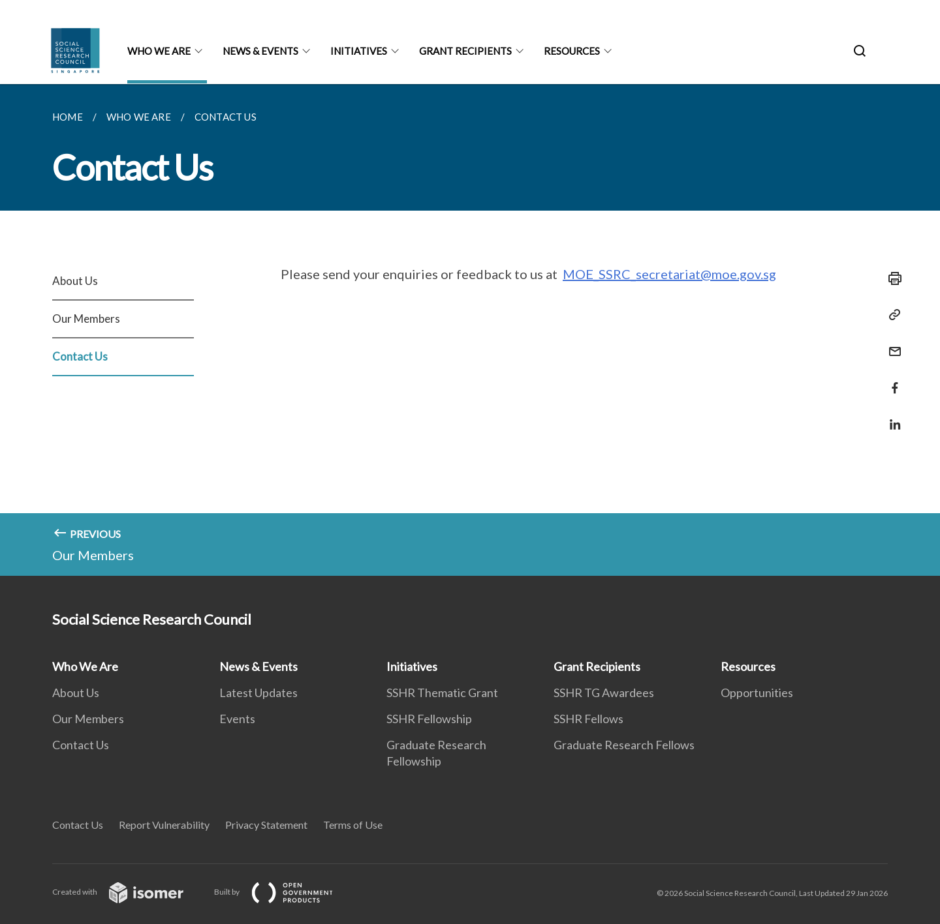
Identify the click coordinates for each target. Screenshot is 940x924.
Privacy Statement (266, 824)
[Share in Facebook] (891, 380)
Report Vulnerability (164, 824)
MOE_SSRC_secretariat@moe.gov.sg (669, 274)
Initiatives (358, 51)
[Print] (891, 278)
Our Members (86, 318)
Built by (284, 892)
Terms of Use (353, 824)
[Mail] (891, 343)
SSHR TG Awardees (604, 692)
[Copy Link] (891, 315)
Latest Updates (258, 692)
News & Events (260, 51)
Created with (128, 892)
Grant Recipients (465, 51)
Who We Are (159, 51)
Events (237, 718)
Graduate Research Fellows (624, 745)
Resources (572, 51)
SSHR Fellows (588, 718)
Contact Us (80, 356)
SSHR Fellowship (429, 718)
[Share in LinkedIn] (891, 416)
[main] (470, 330)
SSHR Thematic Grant (442, 692)
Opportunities (757, 692)
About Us (75, 281)
